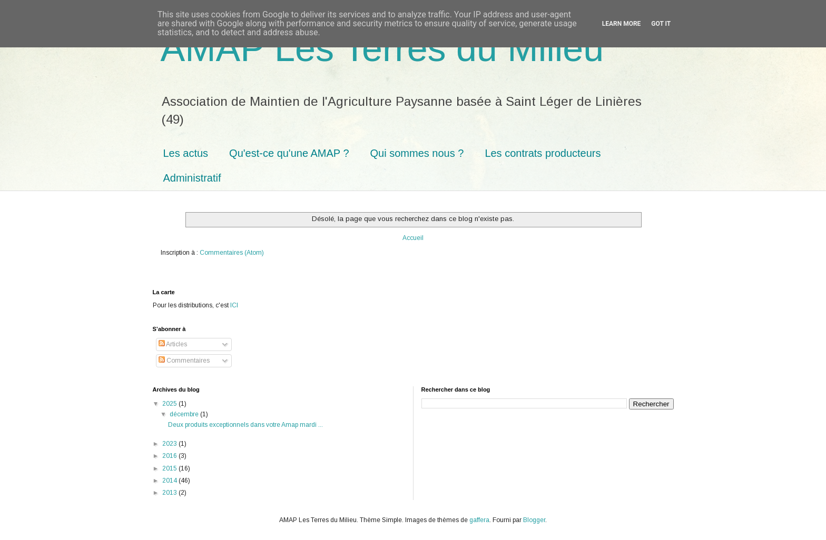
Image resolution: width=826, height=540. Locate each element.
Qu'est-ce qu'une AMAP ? (289, 153)
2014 (170, 480)
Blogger (534, 520)
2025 (170, 403)
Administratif (192, 178)
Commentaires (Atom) (232, 252)
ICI (234, 305)
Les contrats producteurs (543, 153)
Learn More (621, 23)
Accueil (413, 238)
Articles (173, 344)
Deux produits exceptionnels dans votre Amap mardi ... (245, 424)
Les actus (186, 153)
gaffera (479, 520)
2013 (170, 492)
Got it (661, 23)
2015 (170, 468)
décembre (185, 414)
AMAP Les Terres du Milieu (382, 48)
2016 (170, 455)
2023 (170, 443)
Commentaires (184, 360)
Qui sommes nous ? (417, 153)
